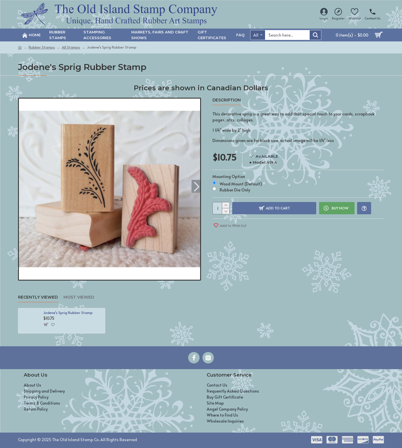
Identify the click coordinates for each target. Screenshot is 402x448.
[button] (197, 186)
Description (226, 100)
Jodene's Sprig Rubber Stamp (68, 312)
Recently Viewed (38, 297)
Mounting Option (228, 175)
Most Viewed (78, 297)
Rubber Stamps (42, 47)
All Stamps (71, 47)
